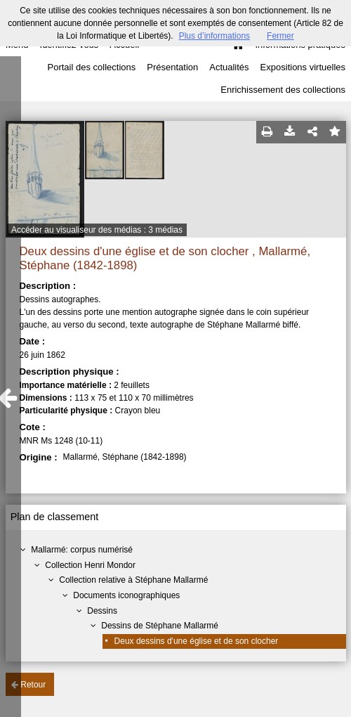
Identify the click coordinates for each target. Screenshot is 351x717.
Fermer (280, 36)
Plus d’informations (214, 36)
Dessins (102, 611)
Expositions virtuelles (302, 67)
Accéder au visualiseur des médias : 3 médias (97, 230)
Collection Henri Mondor (90, 565)
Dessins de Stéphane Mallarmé (159, 626)
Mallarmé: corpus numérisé (82, 550)
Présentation (172, 67)
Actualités (229, 67)
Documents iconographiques (126, 595)
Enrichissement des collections (282, 89)
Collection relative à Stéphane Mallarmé (133, 580)
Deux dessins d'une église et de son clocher (196, 641)
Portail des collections (92, 67)
